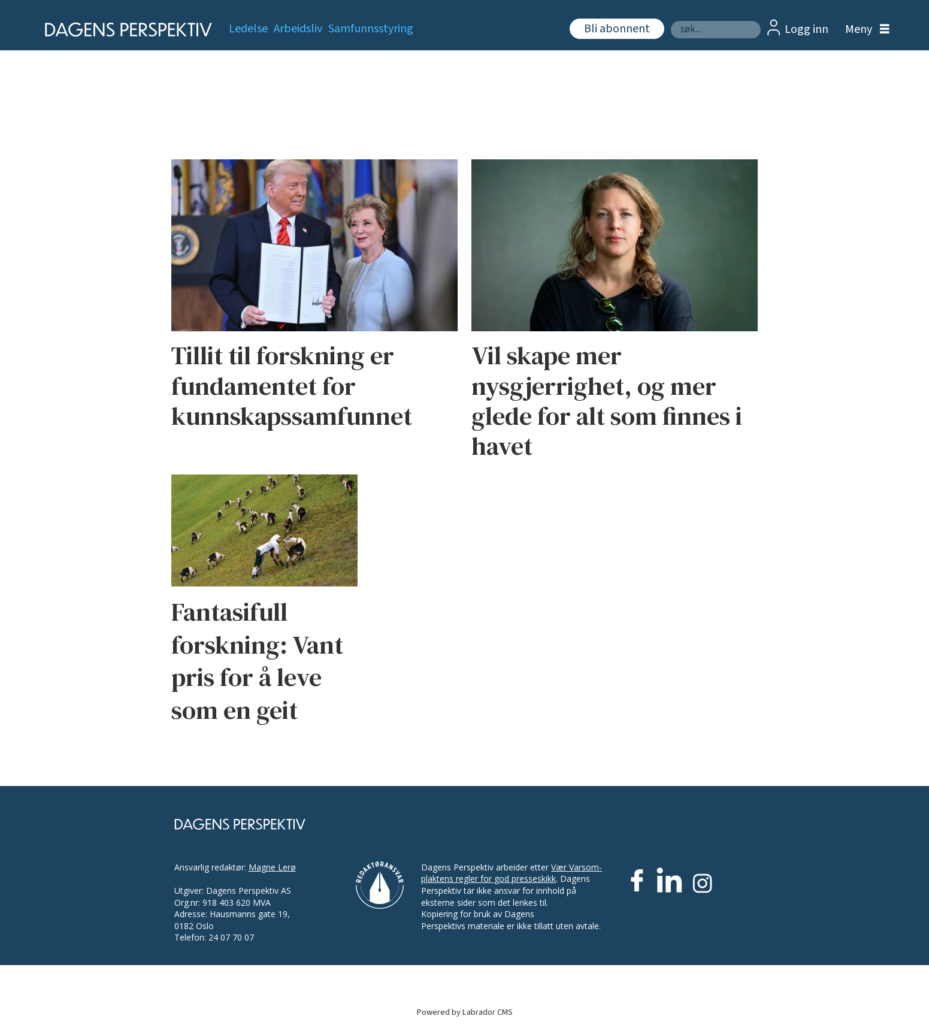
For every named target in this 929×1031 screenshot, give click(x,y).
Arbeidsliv (298, 28)
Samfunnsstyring (370, 28)
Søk (670, 20)
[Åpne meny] (864, 30)
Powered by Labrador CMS (465, 1012)
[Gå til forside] (125, 29)
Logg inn (806, 29)
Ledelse (248, 28)
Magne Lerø (272, 867)
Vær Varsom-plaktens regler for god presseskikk (511, 873)
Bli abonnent (617, 28)
